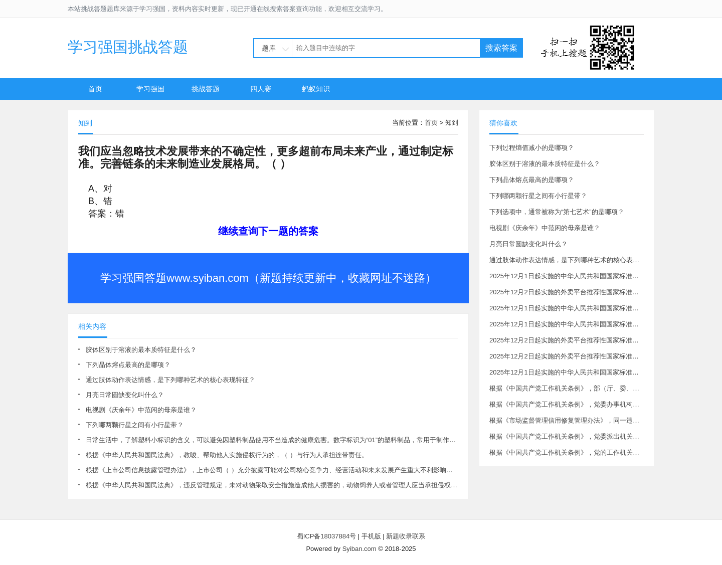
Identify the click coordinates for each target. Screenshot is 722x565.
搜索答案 (501, 48)
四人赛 (260, 89)
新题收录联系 (405, 536)
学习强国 (150, 89)
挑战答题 (206, 89)
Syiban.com (359, 548)
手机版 (371, 536)
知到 (451, 122)
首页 (95, 89)
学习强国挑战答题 (128, 47)
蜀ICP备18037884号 (326, 536)
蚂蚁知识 (316, 89)
